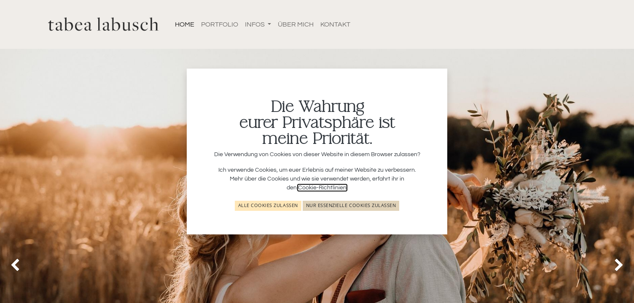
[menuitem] (185, 24)
